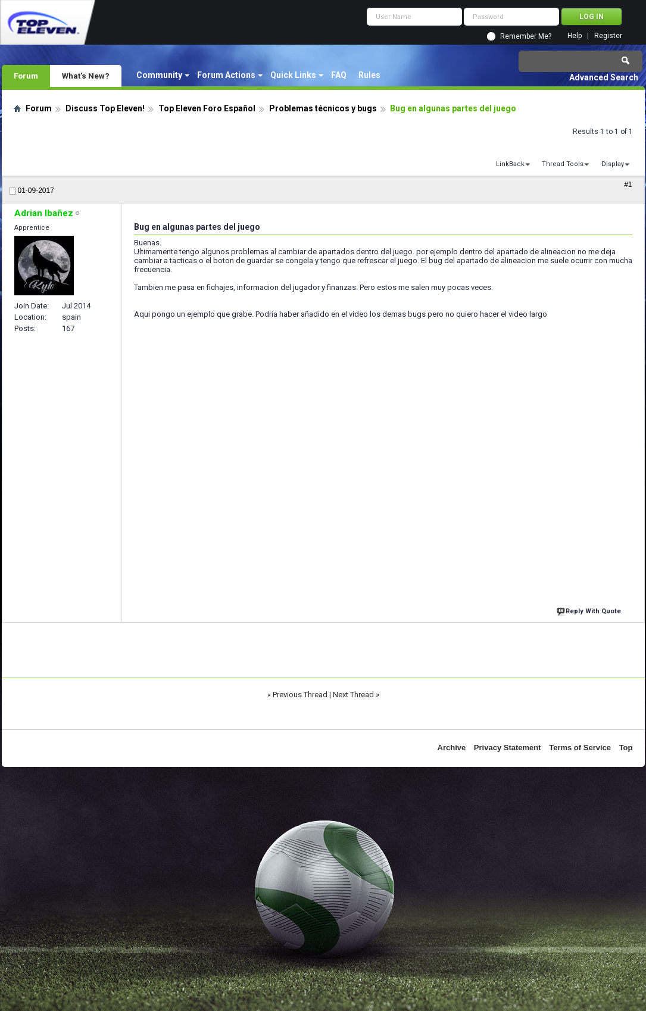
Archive (452, 747)
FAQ (339, 75)
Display (612, 164)
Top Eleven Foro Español (206, 108)
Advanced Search (603, 77)
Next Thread (353, 694)
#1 (628, 184)
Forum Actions (226, 75)
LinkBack (510, 164)
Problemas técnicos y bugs (323, 108)
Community (159, 75)
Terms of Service (580, 747)
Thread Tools (562, 164)
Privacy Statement (507, 747)
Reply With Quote (590, 610)
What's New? (86, 75)
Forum (26, 75)
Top (626, 747)
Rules (369, 75)
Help (574, 36)
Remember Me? (525, 36)
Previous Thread (300, 694)
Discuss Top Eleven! (105, 108)
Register (608, 36)
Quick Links (293, 75)
